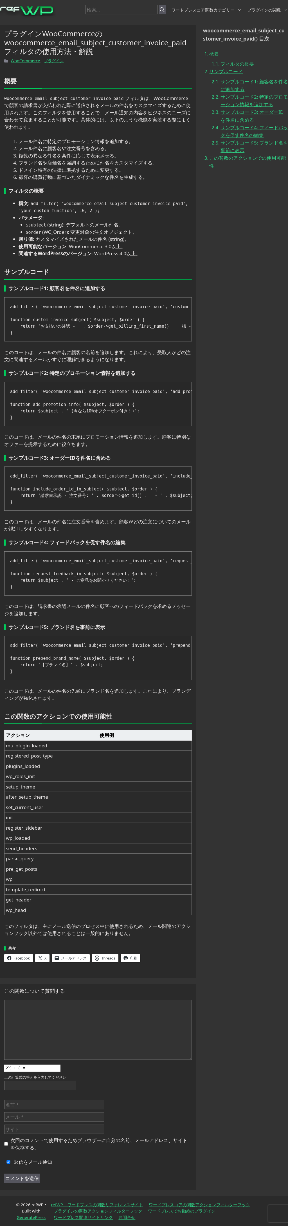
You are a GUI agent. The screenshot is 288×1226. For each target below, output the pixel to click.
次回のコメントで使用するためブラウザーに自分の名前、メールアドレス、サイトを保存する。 (98, 1144)
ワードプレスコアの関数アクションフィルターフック (199, 1204)
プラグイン (54, 60)
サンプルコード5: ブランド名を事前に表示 (254, 146)
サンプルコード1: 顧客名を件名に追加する (254, 85)
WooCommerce (25, 60)
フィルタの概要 (237, 64)
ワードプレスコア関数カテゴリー (206, 9)
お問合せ (126, 1217)
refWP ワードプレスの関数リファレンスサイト (97, 1204)
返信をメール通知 (28, 1162)
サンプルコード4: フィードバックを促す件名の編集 (254, 131)
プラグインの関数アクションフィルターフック (98, 1211)
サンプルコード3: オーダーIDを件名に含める (252, 116)
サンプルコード (226, 71)
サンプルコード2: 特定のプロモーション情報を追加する (254, 101)
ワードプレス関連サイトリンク (83, 1217)
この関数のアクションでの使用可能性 (247, 162)
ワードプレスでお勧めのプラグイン (181, 1211)
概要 (214, 53)
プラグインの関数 (267, 9)
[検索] (162, 10)
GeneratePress (31, 1217)
